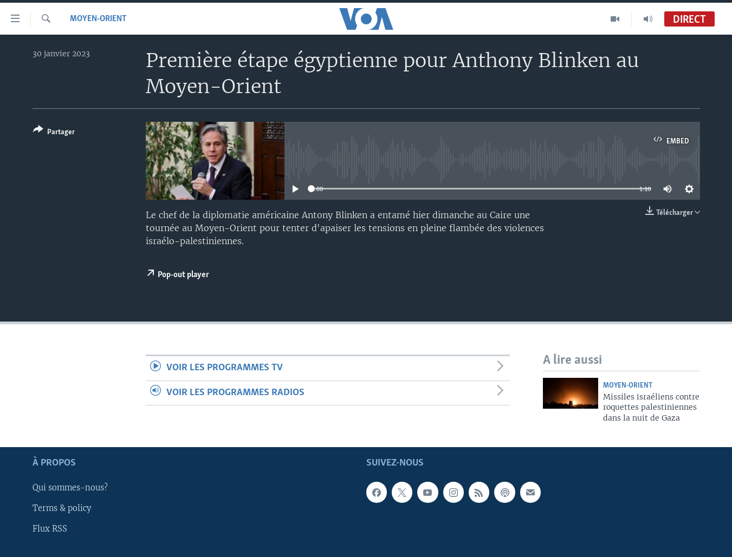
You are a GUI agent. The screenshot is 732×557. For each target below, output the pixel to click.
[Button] (54, 133)
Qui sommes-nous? (70, 488)
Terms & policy (62, 509)
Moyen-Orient (98, 19)
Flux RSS (50, 529)
